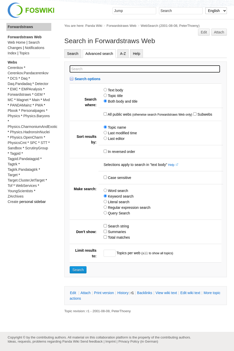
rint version (104, 293)
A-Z (123, 54)
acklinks (144, 293)
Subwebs (204, 114)
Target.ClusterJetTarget (26, 180)
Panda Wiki (93, 26)
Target (13, 175)
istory (123, 293)
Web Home (17, 42)
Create (13, 202)
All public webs (119, 114)
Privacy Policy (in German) (138, 341)
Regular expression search (128, 207)
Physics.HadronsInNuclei (30, 132)
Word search (117, 191)
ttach (85, 293)
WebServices (26, 186)
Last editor (116, 139)
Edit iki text (190, 293)
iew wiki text (166, 293)
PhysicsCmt (17, 143)
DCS (14, 78)
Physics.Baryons (36, 116)
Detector (41, 84)
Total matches (118, 237)
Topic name (116, 127)
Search (72, 54)
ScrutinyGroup (36, 148)
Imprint (110, 341)
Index (12, 53)
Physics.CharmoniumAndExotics (33, 127)
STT (44, 143)
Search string (118, 226)
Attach (219, 32)
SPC (33, 143)
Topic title (115, 96)
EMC (14, 89)
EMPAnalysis (31, 89)
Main (36, 100)
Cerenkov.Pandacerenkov (28, 73)
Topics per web (128, 253)
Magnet (23, 100)
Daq (24, 78)
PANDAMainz (21, 105)
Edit (204, 32)
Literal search (118, 202)
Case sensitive (119, 178)
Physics (14, 116)
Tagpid (15, 153)
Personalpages (33, 110)
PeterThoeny (188, 26)
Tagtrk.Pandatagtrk (23, 169)
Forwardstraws (20, 27)
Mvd (46, 100)
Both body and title (122, 101)
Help (136, 54)
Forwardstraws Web (122, 26)
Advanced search (99, 54)
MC (10, 100)
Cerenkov (15, 68)
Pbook (13, 110)
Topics (24, 53)
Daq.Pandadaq (19, 84)
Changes (15, 48)
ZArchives (15, 196)
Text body (115, 90)
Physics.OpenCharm (26, 137)
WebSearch (149, 26)
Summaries (116, 232)
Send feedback (91, 341)
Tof (10, 186)
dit (73, 293)
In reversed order (121, 152)
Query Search (118, 213)
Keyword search (120, 196)
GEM (38, 94)
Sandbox (15, 148)
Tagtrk (12, 164)
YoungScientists (20, 191)
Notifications (34, 48)
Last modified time (122, 133)
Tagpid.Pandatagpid (23, 159)
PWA (39, 105)
